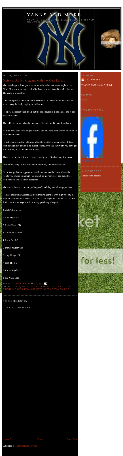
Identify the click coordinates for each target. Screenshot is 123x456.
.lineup (16, 287)
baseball (46, 287)
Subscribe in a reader (91, 175)
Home (40, 439)
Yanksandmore (88, 114)
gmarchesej (92, 80)
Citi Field (58, 287)
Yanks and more (54, 14)
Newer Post (8, 439)
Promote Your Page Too (91, 161)
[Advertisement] (30, 412)
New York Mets (33, 289)
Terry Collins (60, 289)
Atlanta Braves (31, 287)
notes (47, 289)
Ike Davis (17, 289)
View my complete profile (97, 85)
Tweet (84, 99)
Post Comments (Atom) (27, 445)
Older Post (72, 439)
